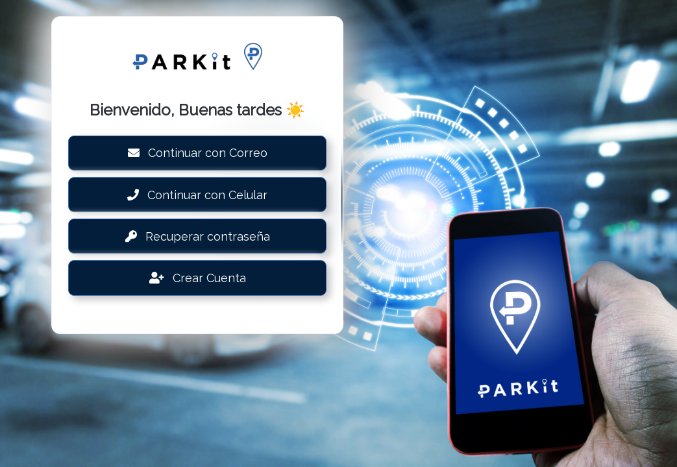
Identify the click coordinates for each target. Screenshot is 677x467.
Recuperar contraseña (197, 236)
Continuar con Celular (197, 195)
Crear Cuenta (197, 278)
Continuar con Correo (197, 153)
